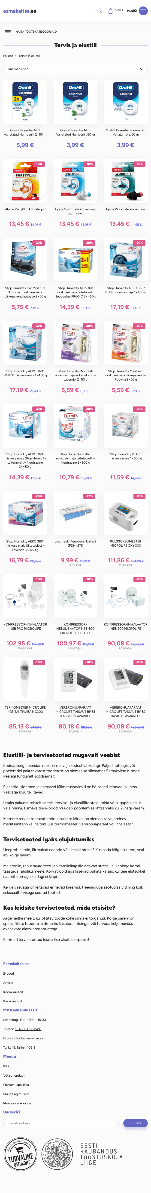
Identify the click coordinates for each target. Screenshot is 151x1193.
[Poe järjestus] (75, 69)
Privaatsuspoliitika (16, 1085)
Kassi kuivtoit (12, 1001)
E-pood (8, 973)
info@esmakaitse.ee (28, 1038)
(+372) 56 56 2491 (28, 1029)
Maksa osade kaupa (17, 1103)
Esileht (8, 56)
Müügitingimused (16, 1094)
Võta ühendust (13, 1075)
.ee (19, 11)
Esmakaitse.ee (16, 963)
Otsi (100, 11)
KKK (6, 1066)
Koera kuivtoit (13, 992)
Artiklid (8, 983)
